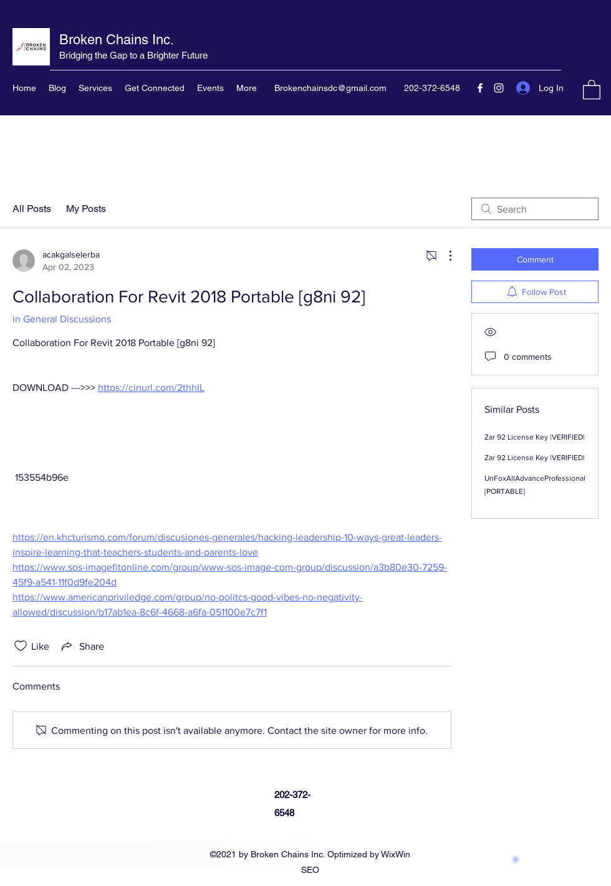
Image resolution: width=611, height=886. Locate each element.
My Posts (86, 208)
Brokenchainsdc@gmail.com (330, 88)
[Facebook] (480, 88)
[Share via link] (81, 645)
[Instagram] (499, 88)
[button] (591, 89)
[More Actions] (443, 255)
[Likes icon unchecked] (20, 645)
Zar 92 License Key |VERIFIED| (534, 437)
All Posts (31, 208)
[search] (535, 209)
